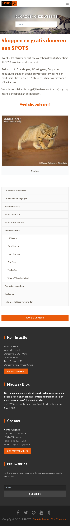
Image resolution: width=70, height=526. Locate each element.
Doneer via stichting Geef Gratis (18, 365)
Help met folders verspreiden (19, 302)
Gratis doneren (12, 230)
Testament (10, 294)
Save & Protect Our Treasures (50, 519)
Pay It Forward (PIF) (13, 361)
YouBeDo (12, 270)
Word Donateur (11, 346)
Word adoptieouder (14, 222)
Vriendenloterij (12, 206)
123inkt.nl (12, 238)
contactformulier (17, 451)
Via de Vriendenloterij (18, 278)
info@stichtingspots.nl (20, 444)
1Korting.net (14, 254)
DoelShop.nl (13, 246)
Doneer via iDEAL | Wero (15, 353)
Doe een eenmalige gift (16, 198)
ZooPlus (12, 262)
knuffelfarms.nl (16, 371)
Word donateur (12, 214)
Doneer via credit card (16, 190)
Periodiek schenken (14, 286)
